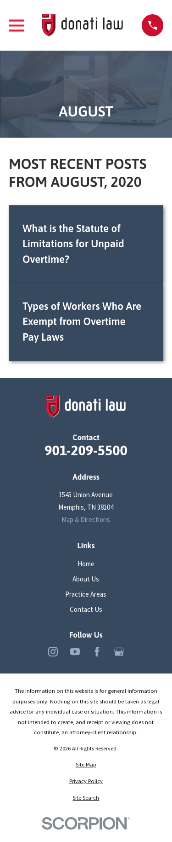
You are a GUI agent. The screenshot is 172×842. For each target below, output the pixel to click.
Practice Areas (85, 594)
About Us (85, 579)
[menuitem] (86, 765)
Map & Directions (85, 519)
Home (86, 563)
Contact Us (86, 609)
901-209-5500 (85, 450)
